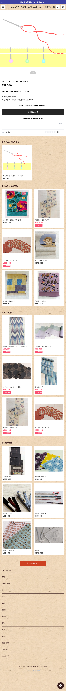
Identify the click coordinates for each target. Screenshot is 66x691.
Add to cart (33, 112)
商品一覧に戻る (33, 563)
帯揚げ (4, 630)
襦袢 (3, 597)
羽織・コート (6, 583)
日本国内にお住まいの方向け (33, 118)
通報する (61, 124)
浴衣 (3, 636)
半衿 (3, 603)
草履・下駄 (5, 643)
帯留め (4, 616)
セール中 (5, 649)
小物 (3, 623)
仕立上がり (5, 656)
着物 (3, 577)
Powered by (33, 670)
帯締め (4, 610)
